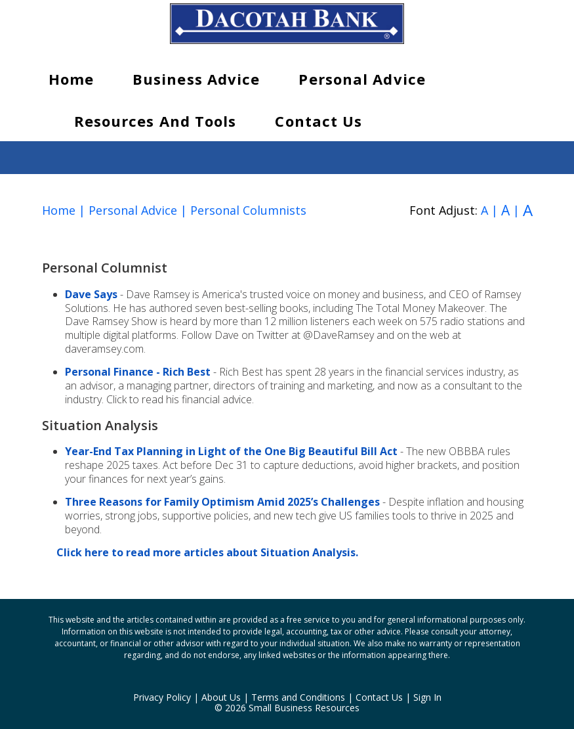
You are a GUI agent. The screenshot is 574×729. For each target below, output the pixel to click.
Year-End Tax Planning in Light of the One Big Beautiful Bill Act (231, 451)
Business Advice (196, 79)
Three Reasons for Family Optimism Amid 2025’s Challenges (222, 502)
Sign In (427, 697)
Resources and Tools (155, 121)
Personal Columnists (248, 210)
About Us (221, 697)
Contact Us (318, 121)
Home (71, 79)
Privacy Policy (162, 697)
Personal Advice (362, 79)
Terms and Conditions (298, 697)
